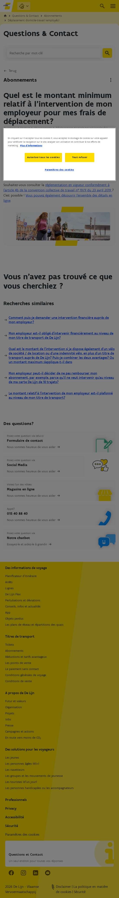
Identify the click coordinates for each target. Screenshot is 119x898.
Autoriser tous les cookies (43, 157)
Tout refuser (79, 157)
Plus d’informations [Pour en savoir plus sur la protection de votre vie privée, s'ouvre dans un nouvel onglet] (31, 145)
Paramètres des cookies (59, 169)
